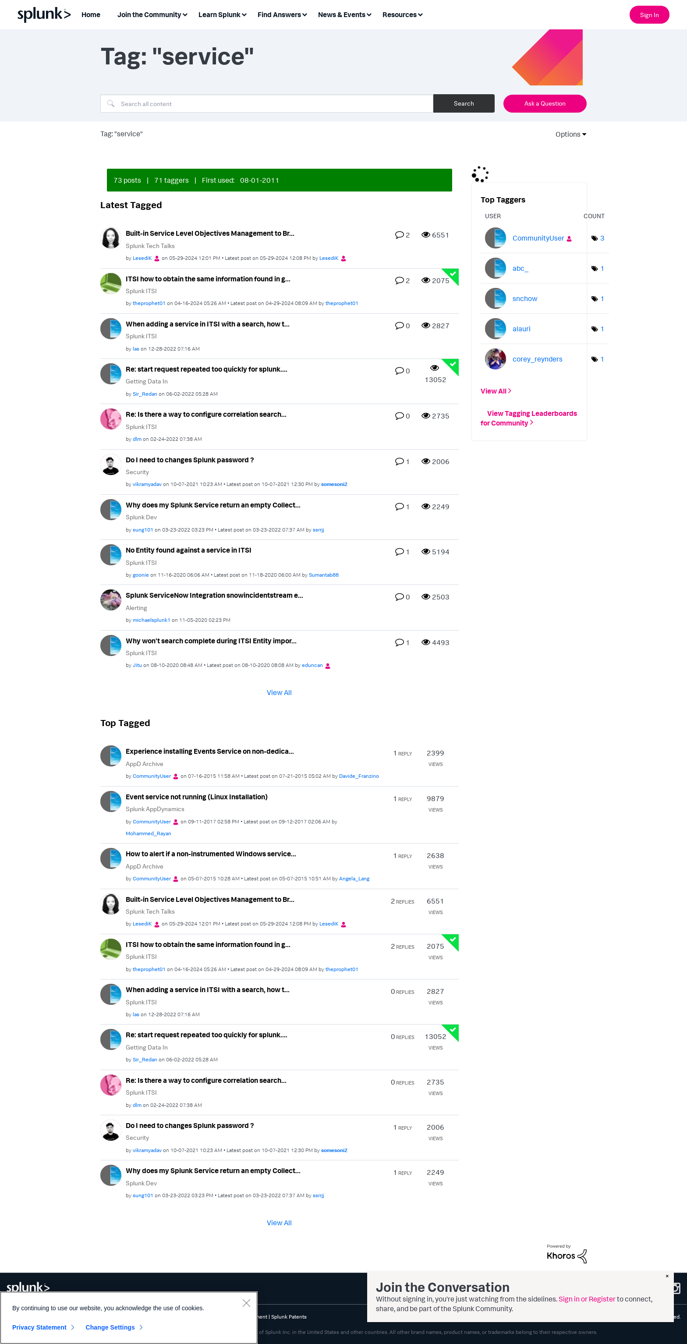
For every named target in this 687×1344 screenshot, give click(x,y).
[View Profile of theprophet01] (149, 303)
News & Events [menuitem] (341, 14)
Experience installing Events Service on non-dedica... (210, 751)
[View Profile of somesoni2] (334, 484)
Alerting (136, 607)
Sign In (649, 14)
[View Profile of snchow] (525, 298)
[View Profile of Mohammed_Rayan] (148, 833)
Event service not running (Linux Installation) (197, 796)
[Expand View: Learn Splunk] (244, 13)
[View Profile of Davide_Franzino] (359, 776)
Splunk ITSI (141, 290)
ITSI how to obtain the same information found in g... (208, 278)
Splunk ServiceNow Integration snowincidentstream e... (214, 595)
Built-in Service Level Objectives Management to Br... (210, 233)
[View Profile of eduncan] (312, 665)
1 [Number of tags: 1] (602, 268)
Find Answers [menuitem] (279, 14)
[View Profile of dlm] (137, 439)
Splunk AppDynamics (155, 808)
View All (279, 692)
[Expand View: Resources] (420, 13)
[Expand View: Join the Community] (185, 13)
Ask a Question (545, 103)
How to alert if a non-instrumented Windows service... (211, 853)
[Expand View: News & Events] (369, 13)
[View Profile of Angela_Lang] (354, 878)
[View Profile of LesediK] (142, 258)
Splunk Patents (289, 1316)
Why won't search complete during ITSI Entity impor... (211, 640)
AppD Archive (144, 763)
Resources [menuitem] (399, 14)
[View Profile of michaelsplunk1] (151, 620)
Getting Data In (147, 381)
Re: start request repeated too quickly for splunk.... (206, 369)
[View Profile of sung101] (143, 529)
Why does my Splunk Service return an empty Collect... (213, 504)
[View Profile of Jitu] (137, 665)
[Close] (246, 1302)
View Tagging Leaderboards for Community (529, 417)
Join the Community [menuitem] (149, 14)
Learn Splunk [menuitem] (219, 14)
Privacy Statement (39, 1327)
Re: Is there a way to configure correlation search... (206, 414)
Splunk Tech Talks (150, 245)
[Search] (266, 103)
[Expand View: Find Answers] (304, 13)
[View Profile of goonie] (141, 574)
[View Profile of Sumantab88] (324, 574)
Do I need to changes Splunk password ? (190, 459)
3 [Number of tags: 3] (602, 238)
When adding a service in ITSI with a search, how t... (208, 323)
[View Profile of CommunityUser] (152, 776)
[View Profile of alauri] (522, 328)
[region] (129, 1317)
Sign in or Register (587, 1298)
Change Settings (110, 1327)
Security (137, 471)
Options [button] (565, 134)
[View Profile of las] (136, 348)
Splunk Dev (141, 517)
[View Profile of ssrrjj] (318, 529)
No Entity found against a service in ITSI (188, 550)
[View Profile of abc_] (520, 268)
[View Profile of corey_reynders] (538, 359)
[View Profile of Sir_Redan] (145, 393)
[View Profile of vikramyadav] (147, 484)
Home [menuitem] (90, 14)
